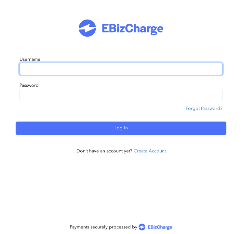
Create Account (150, 151)
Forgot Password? (204, 108)
